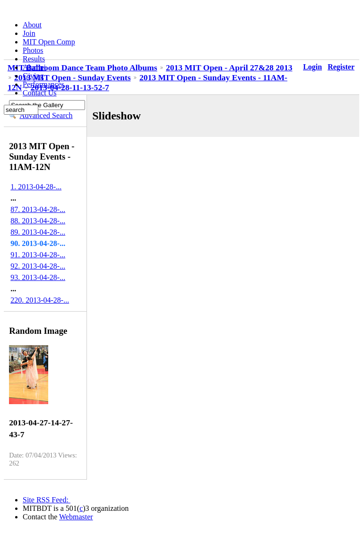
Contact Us (40, 93)
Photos (33, 50)
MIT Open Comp (49, 42)
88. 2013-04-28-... (37, 221)
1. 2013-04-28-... (35, 187)
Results (34, 59)
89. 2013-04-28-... (37, 232)
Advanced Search (45, 115)
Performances (43, 84)
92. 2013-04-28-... (37, 266)
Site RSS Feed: (46, 500)
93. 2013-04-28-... (37, 277)
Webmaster (76, 517)
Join (29, 33)
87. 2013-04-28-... (37, 209)
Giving (33, 76)
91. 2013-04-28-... (37, 255)
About (32, 25)
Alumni (34, 67)
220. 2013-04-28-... (39, 300)
